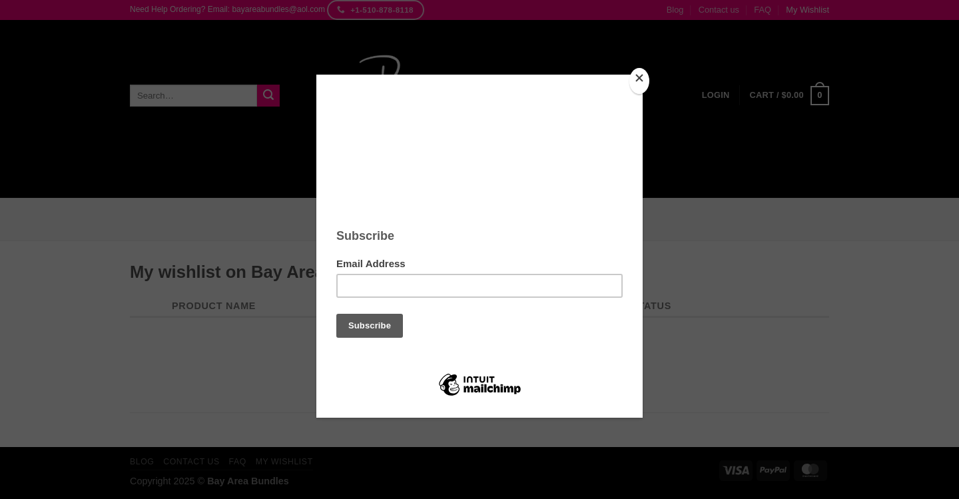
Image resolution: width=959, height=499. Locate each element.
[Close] (639, 81)
